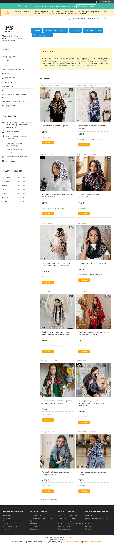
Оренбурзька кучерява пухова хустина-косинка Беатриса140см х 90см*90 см (91, 403)
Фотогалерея (7, 86)
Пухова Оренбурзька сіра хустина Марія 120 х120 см (55, 473)
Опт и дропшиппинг (42, 35)
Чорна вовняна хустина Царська (55, 126)
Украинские (34, 523)
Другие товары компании (67, 515)
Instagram (88, 526)
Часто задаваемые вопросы (13, 69)
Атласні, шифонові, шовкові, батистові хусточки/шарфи (74, 65)
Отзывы (5, 73)
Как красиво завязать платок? (14, 101)
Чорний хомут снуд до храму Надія (92, 263)
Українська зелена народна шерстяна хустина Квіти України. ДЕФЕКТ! (57, 402)
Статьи (5, 90)
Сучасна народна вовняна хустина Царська (92, 473)
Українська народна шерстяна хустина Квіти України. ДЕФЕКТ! (93, 333)
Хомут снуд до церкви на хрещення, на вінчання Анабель (57, 195)
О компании (7, 515)
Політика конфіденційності (92, 542)
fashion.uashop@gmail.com (16, 157)
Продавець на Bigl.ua (57, 540)
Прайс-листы (7, 82)
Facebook (88, 523)
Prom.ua (69, 537)
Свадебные (34, 529)
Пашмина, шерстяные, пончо (41, 518)
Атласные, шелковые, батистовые (70, 523)
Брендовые (34, 526)
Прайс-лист (7, 518)
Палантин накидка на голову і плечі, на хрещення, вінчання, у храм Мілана (57, 264)
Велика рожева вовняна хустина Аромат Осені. (91, 195)
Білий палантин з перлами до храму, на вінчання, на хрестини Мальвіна (56, 333)
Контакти (88, 529)
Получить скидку (86, 6)
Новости (5, 61)
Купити (47, 142)
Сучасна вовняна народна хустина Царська (92, 127)
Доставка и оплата (93, 30)
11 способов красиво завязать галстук (14, 96)
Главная (36, 30)
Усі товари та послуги (48, 500)
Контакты (75, 30)
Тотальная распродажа (66, 518)
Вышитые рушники (65, 529)
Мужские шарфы (64, 526)
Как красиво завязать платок (96, 518)
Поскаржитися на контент (73, 542)
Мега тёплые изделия (66, 521)
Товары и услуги (8, 56)
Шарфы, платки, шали (54, 30)
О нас (4, 65)
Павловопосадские (37, 515)
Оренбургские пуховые (39, 521)
